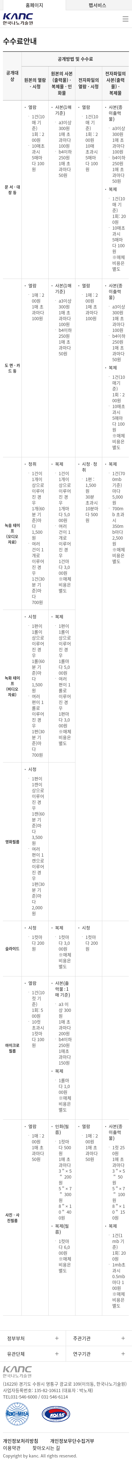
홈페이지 (34, 4)
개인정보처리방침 (20, 1440)
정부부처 (16, 1338)
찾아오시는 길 (46, 1447)
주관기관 (82, 1338)
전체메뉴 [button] (125, 19)
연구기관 (82, 1353)
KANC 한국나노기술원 (22, 19)
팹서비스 (97, 4)
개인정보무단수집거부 (72, 1440)
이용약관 (12, 1447)
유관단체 (16, 1353)
